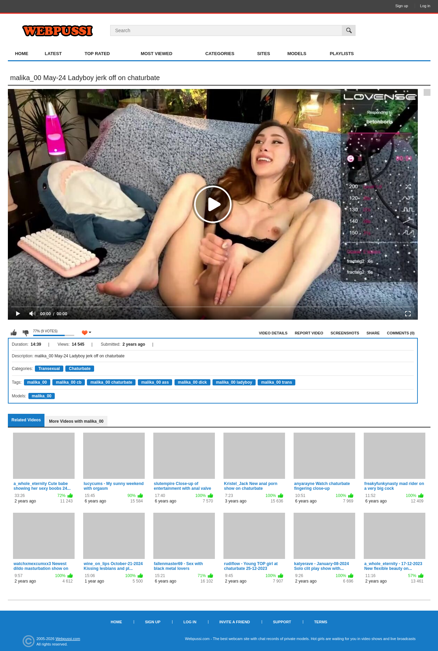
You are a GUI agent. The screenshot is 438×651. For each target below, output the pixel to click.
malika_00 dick (192, 382)
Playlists (342, 53)
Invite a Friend (234, 622)
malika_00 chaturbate (111, 382)
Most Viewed (156, 53)
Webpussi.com (67, 639)
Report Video (309, 333)
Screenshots (345, 333)
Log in (425, 6)
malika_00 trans (276, 382)
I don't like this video (25, 333)
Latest (53, 53)
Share (373, 333)
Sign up (401, 6)
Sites (263, 53)
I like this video (14, 333)
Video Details (273, 333)
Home (21, 53)
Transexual (49, 368)
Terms (320, 622)
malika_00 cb (68, 382)
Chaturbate (79, 368)
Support (282, 622)
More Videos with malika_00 (76, 421)
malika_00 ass (155, 382)
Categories (219, 53)
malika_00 (37, 382)
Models (297, 53)
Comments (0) (401, 333)
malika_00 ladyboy (234, 382)
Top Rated (97, 53)
